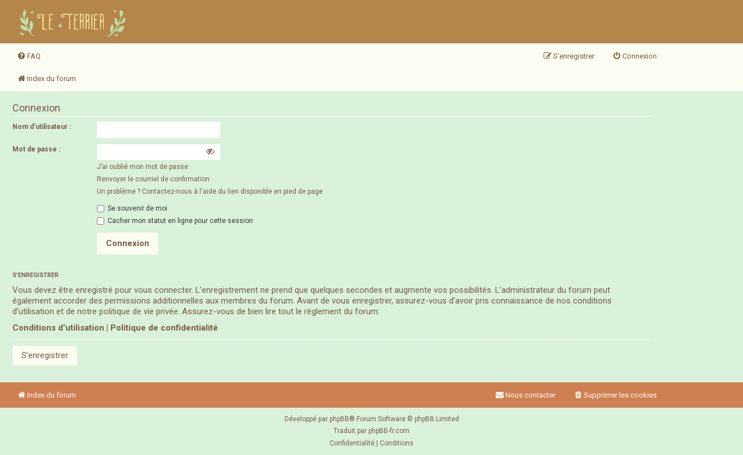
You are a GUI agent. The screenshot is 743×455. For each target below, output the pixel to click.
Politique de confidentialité (164, 328)
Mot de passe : (36, 149)
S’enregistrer (44, 355)
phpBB (339, 419)
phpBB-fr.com (389, 431)
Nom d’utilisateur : (41, 127)
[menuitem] (29, 56)
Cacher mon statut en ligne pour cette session (175, 221)
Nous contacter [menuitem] (525, 395)
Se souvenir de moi (132, 208)
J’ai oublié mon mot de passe (142, 167)
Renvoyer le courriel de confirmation (153, 179)
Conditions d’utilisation (58, 328)
